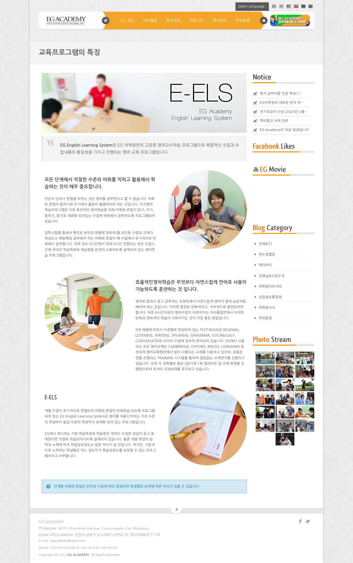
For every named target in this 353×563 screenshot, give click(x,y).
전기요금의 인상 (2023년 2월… (284, 111)
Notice (262, 77)
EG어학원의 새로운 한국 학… (282, 102)
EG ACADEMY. (78, 555)
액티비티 (265, 265)
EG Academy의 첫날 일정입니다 (284, 130)
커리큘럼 (150, 21)
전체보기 (265, 244)
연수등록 (242, 21)
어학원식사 (267, 307)
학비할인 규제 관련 (274, 121)
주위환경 (265, 318)
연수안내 (173, 21)
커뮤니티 (196, 21)
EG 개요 (127, 21)
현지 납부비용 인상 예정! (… (281, 93)
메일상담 (263, 20)
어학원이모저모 (270, 286)
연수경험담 (267, 254)
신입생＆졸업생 (270, 297)
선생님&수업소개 (271, 276)
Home (105, 20)
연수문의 (219, 21)
